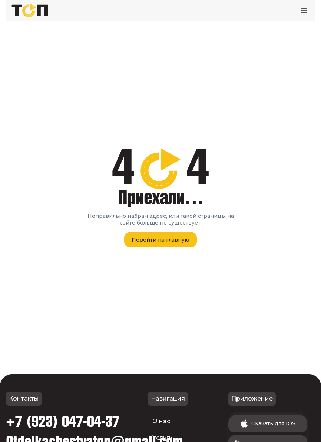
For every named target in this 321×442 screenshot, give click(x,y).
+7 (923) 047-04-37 (62, 422)
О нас (161, 421)
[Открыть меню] (304, 10)
